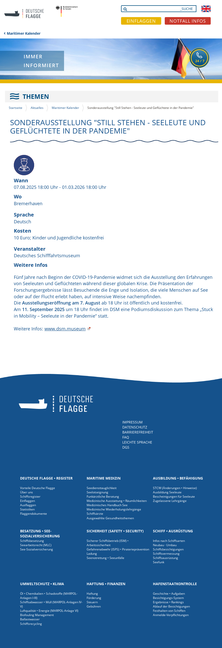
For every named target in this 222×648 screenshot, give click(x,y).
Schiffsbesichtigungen (168, 549)
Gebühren (94, 606)
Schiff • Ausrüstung (173, 531)
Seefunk (158, 562)
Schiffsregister (30, 496)
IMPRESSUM (132, 422)
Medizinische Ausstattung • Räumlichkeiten (117, 501)
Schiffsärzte (95, 513)
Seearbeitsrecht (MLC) (35, 545)
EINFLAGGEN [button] (141, 21)
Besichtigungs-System (168, 598)
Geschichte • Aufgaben (169, 593)
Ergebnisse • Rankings (168, 602)
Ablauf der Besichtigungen (171, 606)
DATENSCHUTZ (134, 427)
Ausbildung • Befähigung (178, 478)
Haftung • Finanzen (106, 583)
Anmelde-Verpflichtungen (171, 615)
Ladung (92, 553)
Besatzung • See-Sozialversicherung (40, 533)
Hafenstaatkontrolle (175, 583)
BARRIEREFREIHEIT (137, 432)
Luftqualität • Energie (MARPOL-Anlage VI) (49, 611)
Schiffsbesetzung (32, 541)
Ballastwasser (30, 619)
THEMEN (36, 96)
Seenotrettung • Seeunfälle (105, 558)
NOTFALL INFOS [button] (188, 21)
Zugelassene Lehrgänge (170, 501)
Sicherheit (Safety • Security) (115, 531)
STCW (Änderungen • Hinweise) (175, 488)
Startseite (15, 108)
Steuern (92, 602)
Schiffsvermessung (166, 553)
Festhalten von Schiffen (169, 611)
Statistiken (27, 509)
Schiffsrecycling (31, 624)
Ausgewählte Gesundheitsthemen (110, 518)
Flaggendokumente (33, 513)
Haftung (92, 593)
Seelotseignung (97, 492)
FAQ (125, 437)
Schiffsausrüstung (165, 558)
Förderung (94, 598)
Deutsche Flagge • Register (46, 478)
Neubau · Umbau (165, 545)
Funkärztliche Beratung (103, 496)
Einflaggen (27, 501)
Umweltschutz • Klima (42, 583)
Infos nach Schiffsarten (169, 541)
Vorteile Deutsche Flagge (37, 488)
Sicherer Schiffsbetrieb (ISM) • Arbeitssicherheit (108, 543)
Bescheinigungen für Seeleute (174, 496)
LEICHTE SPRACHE (137, 442)
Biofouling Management (37, 615)
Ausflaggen (28, 505)
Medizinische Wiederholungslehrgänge (114, 509)
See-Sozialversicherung (36, 549)
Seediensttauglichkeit (102, 488)
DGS (125, 447)
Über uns (26, 492)
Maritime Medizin (104, 478)
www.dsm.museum (65, 329)
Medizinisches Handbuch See (107, 505)
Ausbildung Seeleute (167, 492)
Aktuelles (37, 108)
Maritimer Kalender (23, 33)
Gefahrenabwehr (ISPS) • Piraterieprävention (118, 549)
